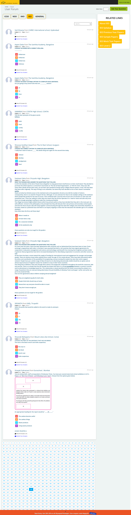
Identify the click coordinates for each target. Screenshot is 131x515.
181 (78, 460)
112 (90, 451)
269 (47, 472)
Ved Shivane (19, 30)
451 (8, 495)
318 (50, 478)
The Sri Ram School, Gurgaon (48, 145)
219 (39, 466)
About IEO (104, 23)
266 (35, 472)
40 (36, 446)
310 (19, 478)
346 (66, 480)
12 (36, 443)
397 (78, 486)
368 (58, 483)
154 (66, 457)
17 (53, 443)
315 (39, 478)
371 (70, 483)
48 (62, 446)
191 (23, 463)
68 (33, 448)
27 (85, 443)
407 (23, 489)
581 (47, 509)
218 (35, 466)
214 (19, 466)
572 (12, 509)
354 (4, 483)
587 (70, 509)
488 (58, 498)
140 (12, 457)
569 (93, 507)
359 (23, 483)
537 (62, 504)
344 (58, 480)
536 (58, 504)
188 (12, 463)
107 (70, 451)
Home (6, 7)
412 (43, 489)
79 (68, 448)
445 (78, 492)
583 (54, 509)
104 (58, 451)
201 (62, 463)
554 (35, 507)
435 (39, 492)
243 (39, 469)
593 (93, 509)
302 (82, 475)
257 (93, 469)
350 (82, 480)
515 (70, 501)
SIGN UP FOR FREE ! (124, 2)
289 (31, 475)
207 (85, 463)
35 (20, 446)
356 (12, 483)
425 (93, 489)
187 (8, 463)
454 (19, 495)
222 (50, 466)
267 (39, 472)
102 (51, 451)
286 (19, 475)
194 (35, 463)
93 (20, 451)
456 (27, 495)
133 (78, 454)
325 (78, 478)
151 (54, 457)
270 (50, 472)
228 (74, 466)
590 (82, 509)
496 (89, 498)
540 (74, 504)
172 (43, 460)
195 (39, 463)
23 (72, 443)
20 (62, 443)
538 (66, 504)
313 (31, 478)
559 (54, 507)
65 (23, 448)
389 (47, 486)
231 (85, 466)
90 (10, 451)
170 (35, 460)
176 (58, 460)
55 (85, 446)
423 (85, 489)
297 (62, 475)
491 (70, 498)
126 (50, 454)
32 (10, 446)
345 (62, 480)
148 (43, 457)
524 (12, 504)
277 (78, 472)
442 (66, 492)
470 (82, 495)
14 (43, 443)
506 (35, 501)
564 (74, 507)
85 (88, 448)
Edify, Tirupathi (32, 303)
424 (89, 489)
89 (7, 451)
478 (19, 498)
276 (74, 472)
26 (82, 443)
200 (58, 463)
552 (27, 507)
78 (65, 448)
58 (94, 446)
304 (89, 475)
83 (81, 448)
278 (82, 472)
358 (19, 483)
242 (35, 469)
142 (19, 457)
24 (76, 443)
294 (50, 475)
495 (85, 498)
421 (78, 489)
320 (58, 478)
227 (70, 466)
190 (19, 463)
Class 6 (27, 113)
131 (70, 454)
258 (4, 472)
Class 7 (27, 339)
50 (68, 446)
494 (82, 498)
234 (4, 469)
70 (39, 448)
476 (12, 498)
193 (31, 463)
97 (33, 451)
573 (16, 509)
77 (62, 448)
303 (85, 475)
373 (78, 483)
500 (12, 501)
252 (74, 469)
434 (35, 492)
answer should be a (54, 402)
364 (43, 483)
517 (78, 501)
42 (42, 446)
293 (47, 475)
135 (85, 454)
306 (4, 478)
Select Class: (99, 9)
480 (27, 498)
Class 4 (27, 46)
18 (56, 443)
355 (8, 483)
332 (12, 480)
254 (82, 469)
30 (3, 446)
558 (50, 507)
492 (74, 498)
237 (16, 469)
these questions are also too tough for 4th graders (54, 206)
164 (12, 460)
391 (54, 486)
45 (52, 446)
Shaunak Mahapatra (22, 337)
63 (16, 448)
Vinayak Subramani (22, 370)
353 (93, 480)
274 (66, 472)
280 (89, 472)
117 (16, 454)
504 (27, 501)
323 (70, 478)
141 (16, 457)
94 (23, 451)
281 (93, 472)
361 (31, 483)
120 (27, 454)
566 (82, 507)
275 (70, 472)
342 (50, 480)
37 (26, 446)
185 (93, 460)
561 (62, 507)
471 (85, 495)
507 (39, 501)
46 (55, 446)
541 (78, 504)
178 (66, 460)
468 (74, 495)
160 (89, 457)
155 (70, 457)
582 (50, 509)
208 (89, 463)
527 (23, 504)
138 (4, 457)
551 (23, 507)
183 (85, 460)
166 (19, 460)
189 (16, 463)
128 (58, 454)
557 (47, 507)
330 (4, 480)
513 (62, 501)
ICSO (6, 16)
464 (58, 495)
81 (75, 448)
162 (4, 460)
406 (19, 489)
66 (26, 448)
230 (82, 466)
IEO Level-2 (105, 45)
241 (31, 469)
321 (62, 478)
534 (50, 504)
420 (74, 489)
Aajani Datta (19, 44)
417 (62, 489)
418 (66, 489)
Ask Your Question (118, 9)
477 (16, 498)
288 (27, 475)
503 (23, 501)
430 (19, 492)
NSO (15, 16)
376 (89, 483)
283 (8, 475)
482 (35, 498)
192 (27, 463)
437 (47, 492)
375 (85, 483)
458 (35, 495)
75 (55, 448)
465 (62, 495)
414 (50, 489)
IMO (22, 16)
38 (29, 446)
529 (31, 504)
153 (62, 457)
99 (39, 451)
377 (93, 483)
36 (23, 446)
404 (12, 489)
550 (19, 507)
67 (29, 448)
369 (62, 483)
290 (35, 475)
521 (93, 501)
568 (89, 507)
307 (8, 478)
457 (31, 495)
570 (4, 509)
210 (4, 466)
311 (23, 478)
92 (16, 451)
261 (16, 472)
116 (12, 454)
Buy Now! (93, 513)
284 (12, 475)
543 (85, 504)
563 (70, 507)
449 (93, 492)
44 (49, 446)
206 (82, 463)
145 (31, 457)
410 (35, 489)
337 (31, 480)
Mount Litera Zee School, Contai (46, 337)
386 (35, 486)
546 (4, 507)
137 (93, 454)
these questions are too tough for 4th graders (54, 269)
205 (78, 463)
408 (27, 489)
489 (62, 498)
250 (66, 469)
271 (54, 472)
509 (47, 501)
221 (47, 466)
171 (39, 460)
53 (78, 446)
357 (16, 483)
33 (13, 446)
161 (93, 457)
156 (74, 457)
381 (16, 486)
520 (89, 501)
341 (47, 480)
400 (89, 486)
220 (43, 466)
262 (19, 472)
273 (62, 472)
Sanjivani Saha (20, 178)
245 (47, 469)
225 (62, 466)
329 (93, 478)
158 (82, 457)
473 (93, 495)
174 (50, 460)
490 (66, 498)
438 (50, 492)
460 (43, 495)
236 (12, 469)
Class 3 (27, 32)
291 (39, 475)
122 (35, 454)
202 (66, 463)
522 (4, 504)
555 (39, 507)
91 (13, 451)
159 (85, 457)
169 (31, 460)
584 (58, 509)
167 (23, 460)
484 (43, 498)
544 (89, 504)
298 (66, 475)
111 (86, 451)
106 (66, 451)
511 (54, 501)
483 (39, 498)
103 (55, 451)
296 (58, 475)
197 (47, 463)
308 (12, 478)
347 (70, 480)
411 (39, 489)
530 (35, 504)
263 (23, 472)
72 (46, 448)
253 (78, 469)
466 (66, 495)
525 (16, 504)
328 (89, 478)
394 (66, 486)
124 (43, 454)
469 (78, 495)
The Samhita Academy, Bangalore (41, 44)
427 (8, 492)
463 (54, 495)
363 (39, 483)
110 (82, 451)
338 (35, 480)
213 (16, 466)
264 (27, 472)
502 (19, 501)
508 (43, 501)
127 (54, 454)
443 (70, 492)
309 (16, 478)
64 (20, 448)
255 (85, 469)
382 (19, 486)
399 (85, 486)
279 (85, 472)
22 (69, 443)
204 (74, 463)
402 (4, 489)
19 (59, 443)
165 (16, 460)
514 (66, 501)
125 (47, 454)
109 (78, 451)
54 (81, 446)
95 (26, 451)
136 (89, 454)
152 (58, 457)
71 (42, 448)
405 (16, 489)
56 (88, 446)
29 (92, 443)
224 (58, 466)
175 (54, 460)
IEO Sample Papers (109, 36)
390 (50, 486)
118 (19, 454)
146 (35, 457)
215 (23, 466)
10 (30, 443)
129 (62, 454)
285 (16, 475)
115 (8, 454)
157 (78, 457)
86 (91, 448)
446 (82, 492)
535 (54, 504)
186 (4, 463)
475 (8, 498)
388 (43, 486)
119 (23, 454)
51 (72, 446)
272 (58, 472)
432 (27, 492)
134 (82, 454)
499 (8, 501)
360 (27, 483)
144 (27, 457)
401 (93, 486)
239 (23, 469)
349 (78, 480)
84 (85, 448)
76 (59, 448)
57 (91, 446)
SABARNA (18, 111)
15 (46, 443)
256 (89, 469)
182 (82, 460)
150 (50, 457)
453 (16, 495)
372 (74, 483)
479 (23, 498)
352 (89, 480)
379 (8, 486)
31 (7, 446)
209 (93, 463)
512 (58, 501)
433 (31, 492)
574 (19, 509)
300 (74, 475)
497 (93, 498)
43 (46, 446)
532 (43, 504)
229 (78, 466)
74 (52, 448)
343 (54, 480)
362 (35, 483)
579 (39, 509)
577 (31, 509)
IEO (29, 16)
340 (43, 480)
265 (31, 472)
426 (4, 492)
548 (12, 507)
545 (93, 504)
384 (27, 486)
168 (27, 460)
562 (66, 507)
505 (31, 501)
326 (82, 478)
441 (62, 492)
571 (8, 509)
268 (43, 472)
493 (78, 498)
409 (31, 489)
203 (70, 463)
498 (4, 501)
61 (10, 448)
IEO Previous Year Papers (112, 32)
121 (31, 454)
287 (23, 475)
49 (65, 446)
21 (66, 443)
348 (74, 480)
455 (23, 495)
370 (66, 483)
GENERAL (39, 16)
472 (89, 495)
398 (82, 486)
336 (27, 480)
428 (12, 492)
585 (62, 509)
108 (74, 451)
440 (58, 492)
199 (54, 463)
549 (16, 507)
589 (78, 509)
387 (39, 486)
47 (59, 446)
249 (62, 469)
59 (3, 448)
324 (74, 478)
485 (47, 498)
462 (50, 495)
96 (29, 451)
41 (39, 446)
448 (89, 492)
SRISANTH (19, 303)
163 (8, 460)
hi (15, 34)
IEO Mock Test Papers (110, 41)
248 (58, 469)
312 (27, 478)
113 (93, 451)
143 (23, 457)
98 (36, 451)
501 (16, 501)
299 (70, 475)
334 (19, 480)
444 (74, 492)
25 (79, 443)
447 (85, 492)
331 (8, 480)
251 (70, 469)
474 (4, 498)
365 (47, 483)
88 (3, 451)
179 (70, 460)
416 (58, 489)
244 (43, 469)
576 (27, 509)
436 (43, 492)
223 (54, 466)
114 (4, 454)
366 (50, 483)
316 (43, 478)
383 (23, 486)
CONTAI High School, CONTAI (37, 111)
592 (89, 509)
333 (16, 480)
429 (16, 492)
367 (54, 483)
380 (12, 486)
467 (70, 495)
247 (54, 469)
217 (31, 466)
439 (54, 492)
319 (54, 478)
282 (4, 475)
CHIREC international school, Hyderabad (43, 30)
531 (39, 504)
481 (31, 498)
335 (23, 480)
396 (74, 486)
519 (85, 501)
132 (74, 454)
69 (36, 448)
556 (43, 507)
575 (23, 509)
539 (70, 504)
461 (47, 495)
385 (31, 486)
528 (27, 504)
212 (12, 466)
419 (70, 489)
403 (8, 489)
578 (35, 509)
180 (74, 460)
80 (72, 448)
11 (33, 443)
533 (47, 504)
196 (43, 463)
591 (85, 509)
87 (94, 448)
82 (78, 448)
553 (31, 507)
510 (50, 501)
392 (58, 486)
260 (12, 472)
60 (7, 448)
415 (54, 489)
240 (27, 469)
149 (47, 457)
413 (47, 489)
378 (4, 486)
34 (16, 446)
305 (93, 475)
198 (50, 463)
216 (27, 466)
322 (66, 478)
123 (39, 454)
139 (8, 457)
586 (66, 509)
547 (8, 507)
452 (12, 495)
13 (40, 443)
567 (85, 507)
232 (89, 466)
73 (49, 448)
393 (62, 486)
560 (58, 507)
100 (43, 451)
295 (54, 475)
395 (70, 486)
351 (85, 480)
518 (82, 501)
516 (74, 501)
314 (35, 478)
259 (8, 472)
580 (43, 509)
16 (49, 443)
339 (39, 480)
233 (93, 466)
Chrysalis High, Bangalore (39, 178)
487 (54, 498)
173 (47, 460)
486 (50, 498)
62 (13, 448)
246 (50, 469)
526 (19, 504)
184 (89, 460)
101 (47, 451)
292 (43, 475)
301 (78, 475)
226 (66, 466)
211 (8, 466)
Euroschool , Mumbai (42, 370)
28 (89, 443)
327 (85, 478)
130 (66, 454)
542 (82, 504)
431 (23, 492)
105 (62, 451)
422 (82, 489)
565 (78, 507)
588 (74, 509)
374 (82, 483)
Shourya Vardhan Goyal (24, 145)
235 (8, 469)
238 (19, 469)
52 (75, 446)
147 (39, 457)
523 (8, 504)
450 (4, 495)
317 (47, 478)
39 (33, 446)
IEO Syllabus (105, 27)
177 (62, 460)
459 (39, 495)
